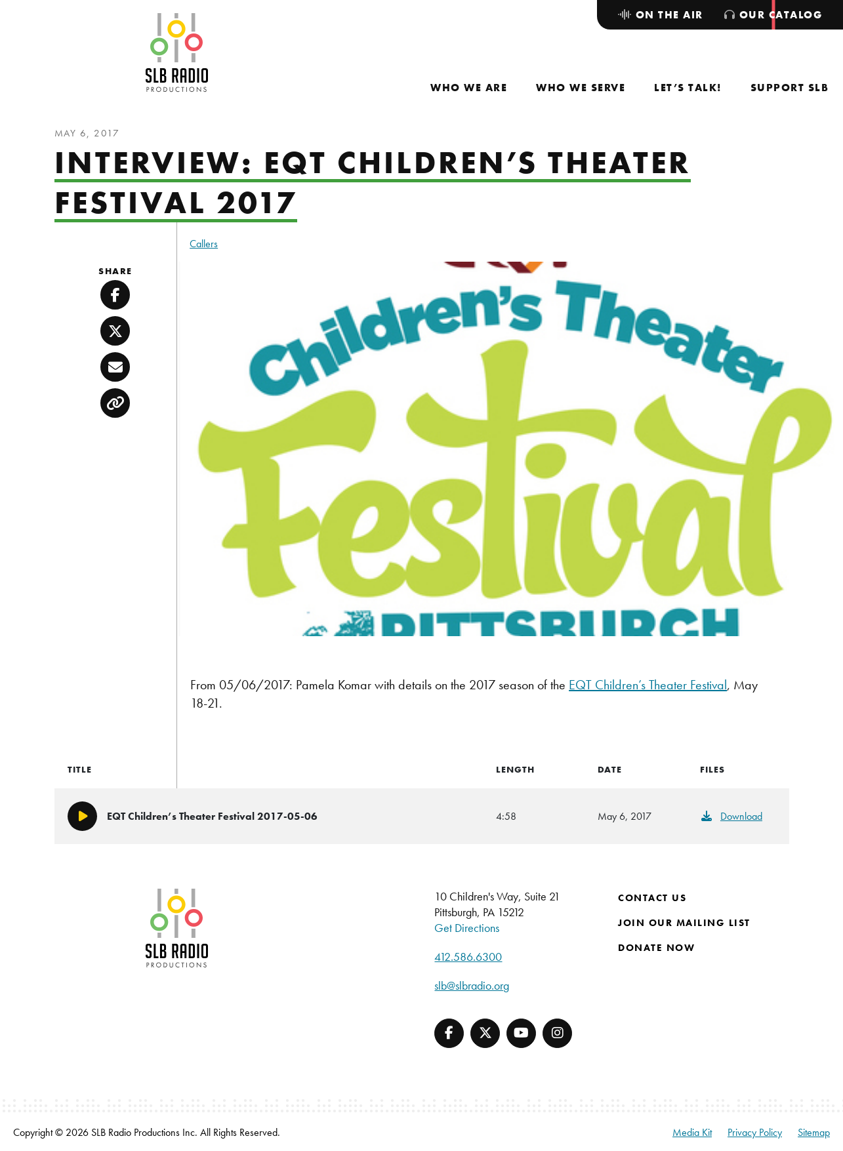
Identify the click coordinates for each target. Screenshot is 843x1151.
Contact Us (652, 897)
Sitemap (814, 1132)
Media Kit (692, 1132)
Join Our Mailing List (684, 922)
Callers (204, 244)
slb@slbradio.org (471, 985)
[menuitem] (469, 88)
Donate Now (656, 947)
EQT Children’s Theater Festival (648, 684)
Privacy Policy (755, 1132)
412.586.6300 (468, 956)
